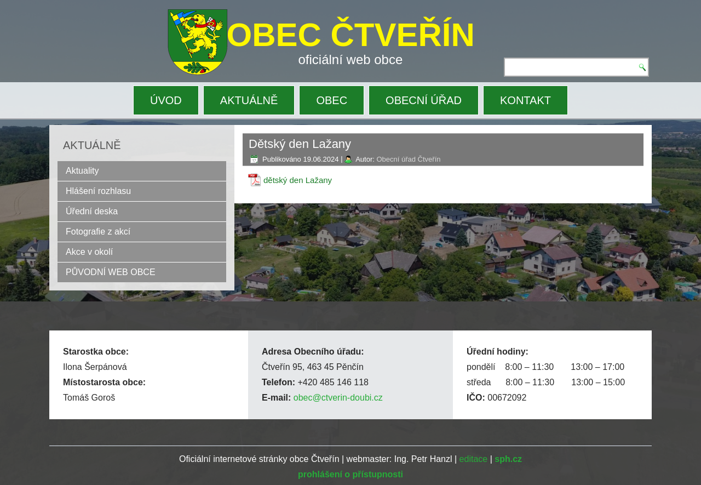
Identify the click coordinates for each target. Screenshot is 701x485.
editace (473, 459)
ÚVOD (166, 100)
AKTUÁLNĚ (249, 100)
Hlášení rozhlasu (98, 191)
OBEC (331, 100)
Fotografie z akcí (98, 231)
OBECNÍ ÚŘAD (424, 100)
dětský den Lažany (297, 180)
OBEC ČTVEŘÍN (351, 34)
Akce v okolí (89, 251)
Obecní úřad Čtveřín (408, 159)
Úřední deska (92, 211)
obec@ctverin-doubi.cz (338, 397)
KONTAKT (525, 100)
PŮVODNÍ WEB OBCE (111, 272)
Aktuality (82, 170)
